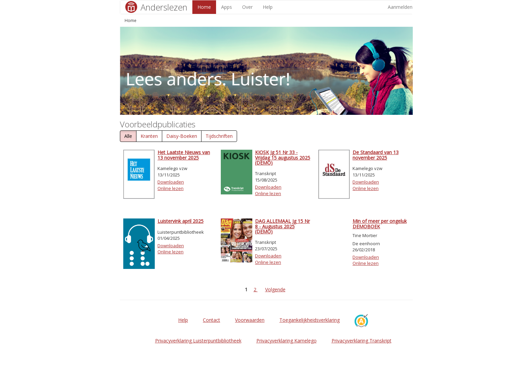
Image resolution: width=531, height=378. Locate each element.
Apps (226, 7)
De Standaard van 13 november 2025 (376, 155)
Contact (211, 320)
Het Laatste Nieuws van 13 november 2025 (183, 155)
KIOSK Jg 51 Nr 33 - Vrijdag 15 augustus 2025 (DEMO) (282, 157)
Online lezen (170, 188)
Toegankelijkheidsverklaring (309, 320)
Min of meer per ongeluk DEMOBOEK (380, 223)
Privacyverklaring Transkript (361, 340)
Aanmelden (400, 7)
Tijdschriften (219, 136)
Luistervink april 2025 (180, 221)
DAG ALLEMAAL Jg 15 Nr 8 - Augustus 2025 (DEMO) (282, 226)
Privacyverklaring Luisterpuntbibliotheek (198, 340)
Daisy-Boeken (181, 136)
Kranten (149, 136)
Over (247, 7)
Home (204, 7)
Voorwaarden (249, 320)
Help (268, 7)
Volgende (275, 289)
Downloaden (170, 182)
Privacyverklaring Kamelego (286, 340)
